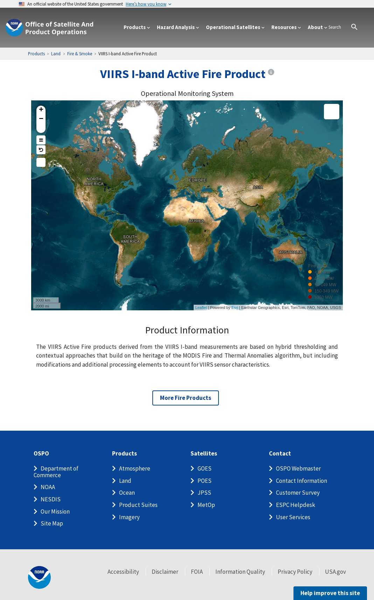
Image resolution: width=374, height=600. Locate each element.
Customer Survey (298, 492)
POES (205, 481)
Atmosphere (134, 468)
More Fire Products (185, 398)
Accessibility (123, 572)
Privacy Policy (295, 572)
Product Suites (138, 505)
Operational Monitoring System (187, 93)
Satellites (204, 453)
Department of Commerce (56, 472)
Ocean (127, 492)
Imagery (129, 517)
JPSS (204, 492)
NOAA (48, 487)
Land (125, 481)
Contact (280, 453)
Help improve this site (330, 593)
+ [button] (41, 110)
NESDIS (51, 499)
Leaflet (201, 307)
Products (124, 453)
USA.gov (335, 572)
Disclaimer (165, 572)
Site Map (52, 523)
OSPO (41, 453)
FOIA (197, 572)
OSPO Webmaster (298, 468)
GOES (205, 468)
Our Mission (55, 511)
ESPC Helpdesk (295, 505)
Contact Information (301, 481)
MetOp (206, 505)
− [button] (41, 119)
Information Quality (240, 572)
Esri (234, 307)
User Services (293, 517)
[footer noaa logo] (39, 577)
